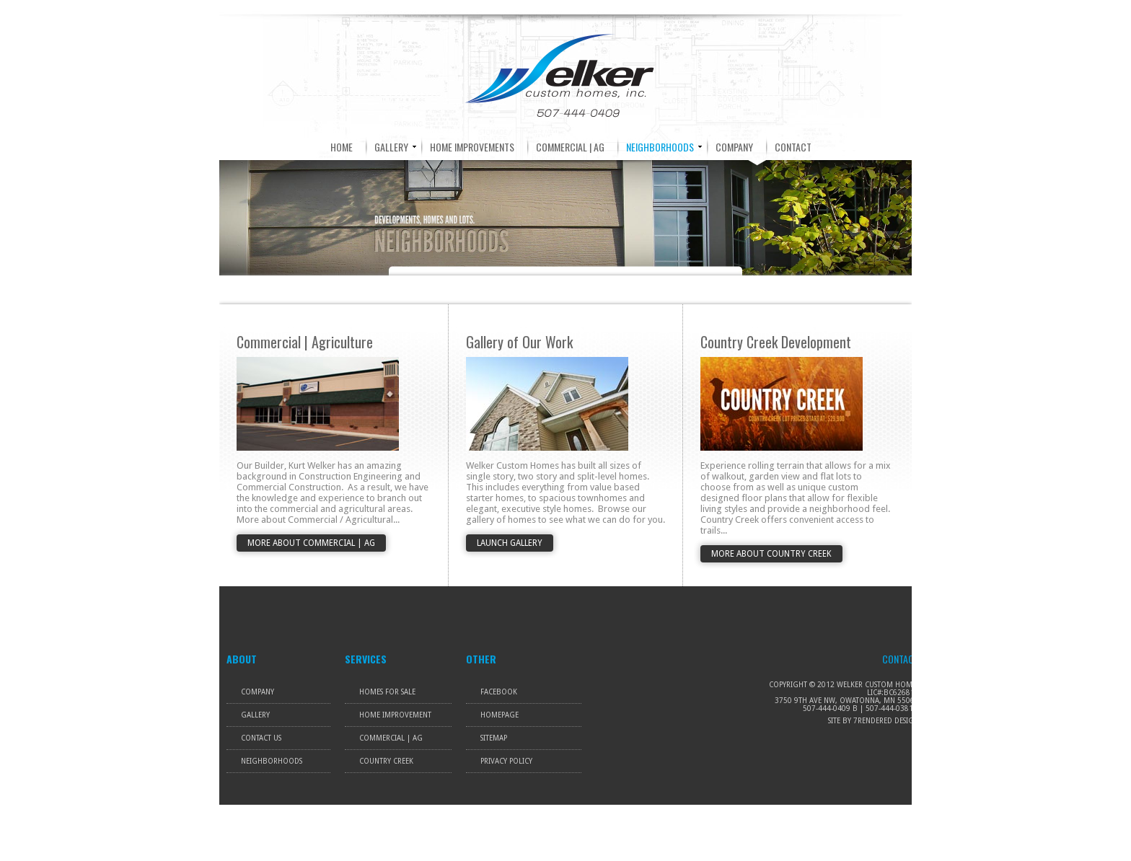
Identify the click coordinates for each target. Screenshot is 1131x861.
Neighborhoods (271, 761)
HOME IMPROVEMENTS (472, 146)
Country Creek (386, 761)
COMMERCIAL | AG (570, 146)
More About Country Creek (771, 554)
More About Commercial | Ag (311, 543)
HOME (341, 146)
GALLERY (391, 146)
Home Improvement (395, 715)
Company (257, 692)
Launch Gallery (509, 543)
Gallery (255, 715)
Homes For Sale (387, 692)
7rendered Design (886, 721)
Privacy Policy (506, 761)
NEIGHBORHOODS (660, 146)
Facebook (498, 692)
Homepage (499, 715)
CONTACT (793, 146)
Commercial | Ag (391, 738)
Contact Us (261, 738)
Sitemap (493, 738)
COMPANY (734, 146)
